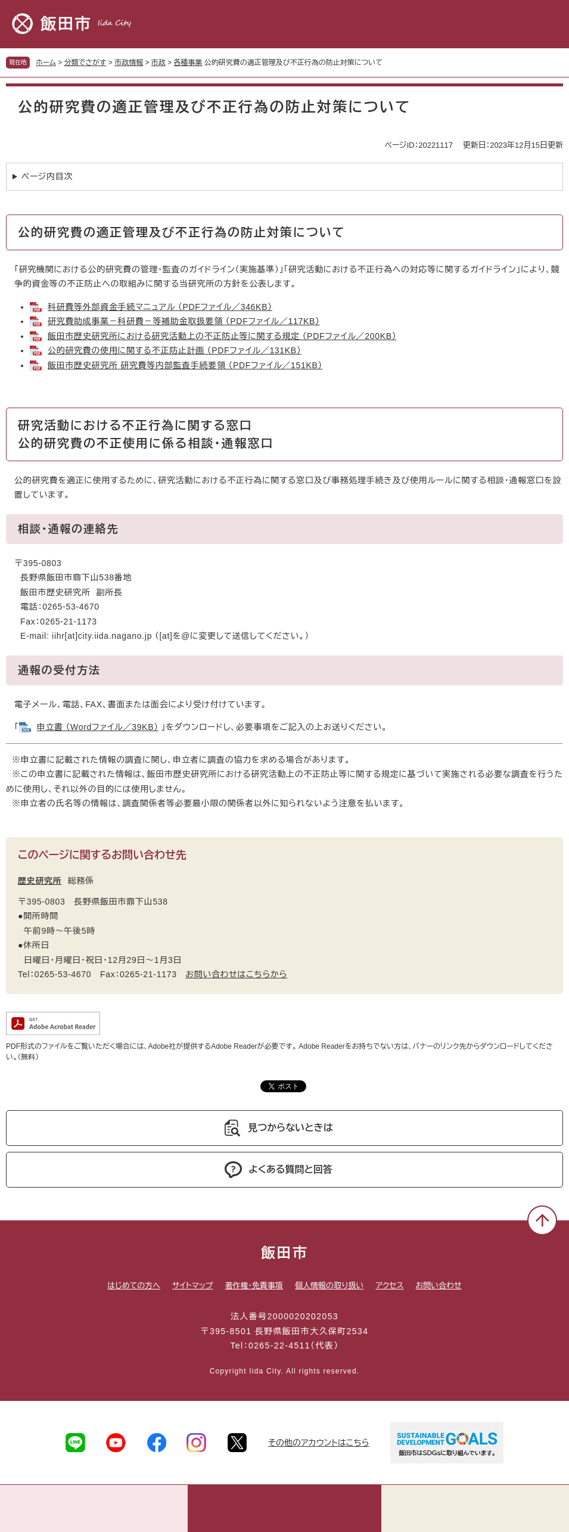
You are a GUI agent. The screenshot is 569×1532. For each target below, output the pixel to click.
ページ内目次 (47, 176)
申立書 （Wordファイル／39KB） (97, 727)
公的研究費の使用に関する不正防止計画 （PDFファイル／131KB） (174, 350)
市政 (158, 62)
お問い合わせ (439, 1285)
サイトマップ (192, 1285)
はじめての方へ (133, 1285)
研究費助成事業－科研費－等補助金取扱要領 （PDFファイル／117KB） (184, 321)
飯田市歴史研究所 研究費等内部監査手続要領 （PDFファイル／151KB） (185, 365)
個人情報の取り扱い (329, 1285)
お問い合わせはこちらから (236, 974)
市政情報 (128, 62)
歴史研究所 (40, 880)
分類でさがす (85, 62)
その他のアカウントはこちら (318, 1442)
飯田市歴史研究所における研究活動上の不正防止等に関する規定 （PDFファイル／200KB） (222, 336)
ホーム (46, 62)
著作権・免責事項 (254, 1285)
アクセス (389, 1285)
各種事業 (188, 62)
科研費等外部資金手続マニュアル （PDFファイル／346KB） (160, 307)
